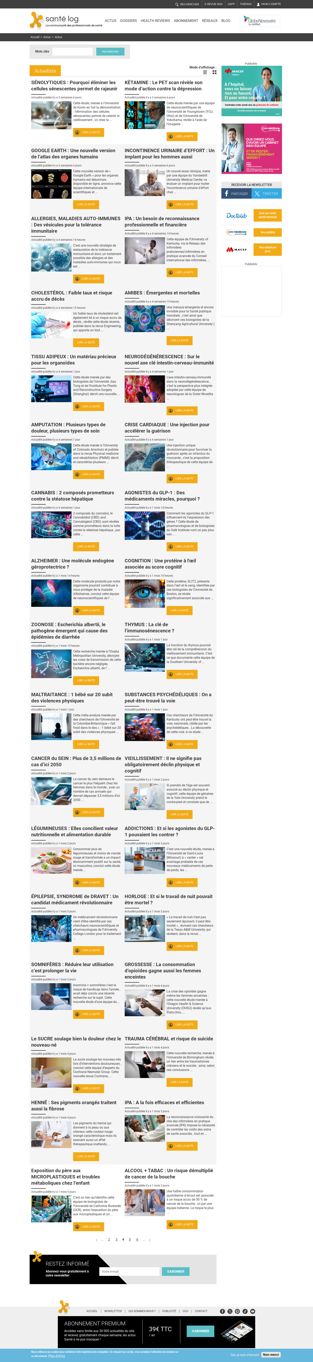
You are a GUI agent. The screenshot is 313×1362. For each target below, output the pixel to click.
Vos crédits (268, 232)
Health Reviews (155, 21)
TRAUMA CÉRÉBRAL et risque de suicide (169, 1039)
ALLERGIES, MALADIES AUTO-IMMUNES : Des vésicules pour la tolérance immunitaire (75, 225)
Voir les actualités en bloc (214, 72)
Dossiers (128, 21)
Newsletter (113, 1311)
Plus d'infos (56, 1356)
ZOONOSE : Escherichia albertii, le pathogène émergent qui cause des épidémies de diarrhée (69, 631)
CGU (185, 1311)
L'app (231, 4)
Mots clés (42, 51)
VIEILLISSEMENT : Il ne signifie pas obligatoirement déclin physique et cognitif (163, 765)
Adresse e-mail (110, 1265)
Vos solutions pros (267, 249)
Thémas (246, 4)
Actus (110, 21)
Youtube (252, 1311)
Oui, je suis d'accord (245, 1355)
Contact (201, 1311)
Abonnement (186, 21)
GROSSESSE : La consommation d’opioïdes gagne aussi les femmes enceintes (163, 971)
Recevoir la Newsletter (251, 185)
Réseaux (210, 21)
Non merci (271, 1354)
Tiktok (245, 1311)
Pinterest (237, 1311)
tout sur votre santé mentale (267, 215)
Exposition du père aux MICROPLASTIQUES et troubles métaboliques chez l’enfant (65, 1177)
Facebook (222, 1311)
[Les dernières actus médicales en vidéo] (251, 315)
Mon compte (271, 4)
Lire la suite (91, 132)
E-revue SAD (214, 4)
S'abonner (175, 1271)
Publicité (169, 1311)
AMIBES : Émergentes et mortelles (162, 293)
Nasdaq (248, 18)
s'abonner (200, 1331)
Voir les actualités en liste (205, 72)
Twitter (229, 1311)
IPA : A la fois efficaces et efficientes (164, 1102)
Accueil (34, 37)
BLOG (225, 21)
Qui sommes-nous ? (142, 1311)
